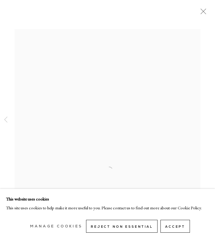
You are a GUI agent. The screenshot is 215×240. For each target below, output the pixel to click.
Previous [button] (6, 120)
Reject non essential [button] (122, 227)
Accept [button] (175, 227)
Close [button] (201, 13)
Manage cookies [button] (56, 226)
